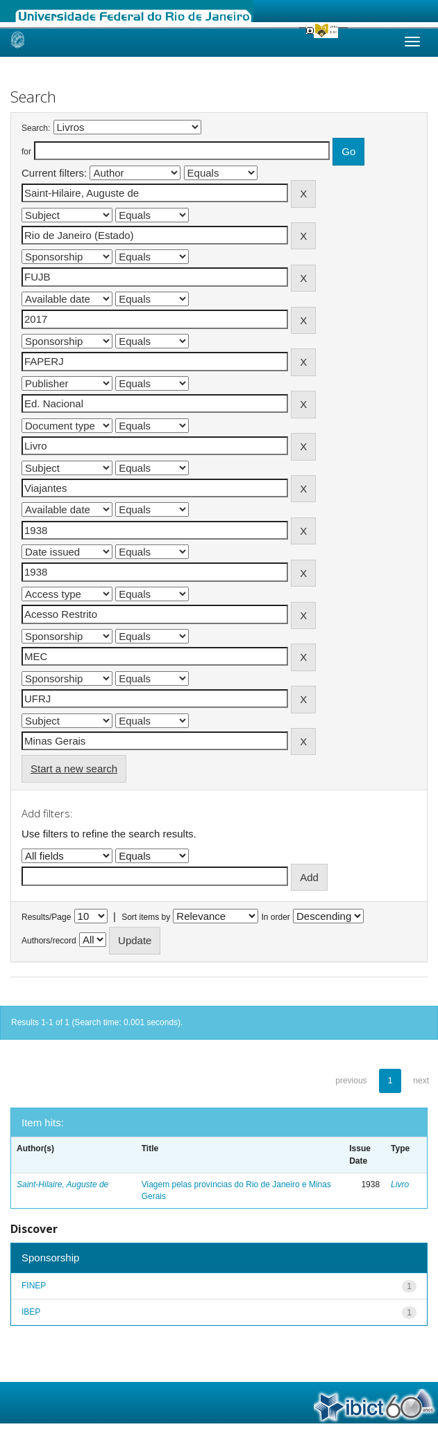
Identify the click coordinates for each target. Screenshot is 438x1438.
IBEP (31, 1312)
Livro (400, 1184)
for (26, 152)
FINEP (34, 1285)
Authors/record (49, 941)
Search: (36, 128)
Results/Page (46, 917)
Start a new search (74, 768)
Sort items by (145, 917)
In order (276, 917)
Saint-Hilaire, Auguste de (62, 1184)
